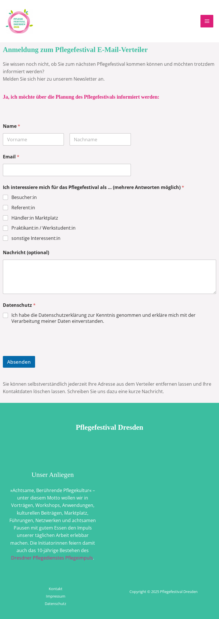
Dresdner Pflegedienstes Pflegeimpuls (52, 557)
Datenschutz (19, 305)
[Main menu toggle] (206, 21)
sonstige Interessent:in (35, 238)
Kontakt (55, 588)
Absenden (19, 362)
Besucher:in (24, 197)
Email (11, 157)
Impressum (55, 596)
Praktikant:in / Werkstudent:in (43, 228)
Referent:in (23, 208)
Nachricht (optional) (26, 252)
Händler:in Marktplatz (34, 218)
